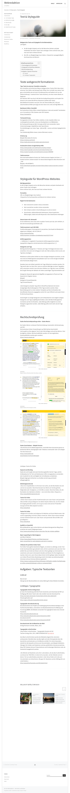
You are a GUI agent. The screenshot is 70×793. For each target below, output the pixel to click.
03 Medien (7, 22)
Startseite (6, 10)
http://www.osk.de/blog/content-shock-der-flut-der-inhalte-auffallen (39, 531)
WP (10, 743)
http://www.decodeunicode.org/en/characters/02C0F (35, 620)
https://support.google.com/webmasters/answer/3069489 (36, 152)
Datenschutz (6, 729)
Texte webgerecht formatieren (29, 65)
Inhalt (5, 733)
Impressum (6, 731)
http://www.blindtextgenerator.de (30, 494)
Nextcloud (6, 41)
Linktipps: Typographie (29, 75)
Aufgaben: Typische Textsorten (29, 71)
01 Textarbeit (8, 18)
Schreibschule (7, 37)
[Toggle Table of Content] (38, 63)
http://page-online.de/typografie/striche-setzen (34, 600)
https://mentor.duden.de (27, 337)
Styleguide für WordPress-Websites (31, 67)
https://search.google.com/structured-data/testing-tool (36, 150)
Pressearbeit (35, 694)
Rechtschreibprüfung (27, 69)
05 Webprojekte (13, 10)
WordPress (6, 43)
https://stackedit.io (25, 114)
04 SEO (6, 24)
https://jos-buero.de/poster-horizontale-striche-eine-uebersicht (38, 596)
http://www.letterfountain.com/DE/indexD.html (33, 663)
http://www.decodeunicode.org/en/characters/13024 (35, 616)
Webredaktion (11, 741)
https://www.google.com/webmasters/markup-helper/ (35, 147)
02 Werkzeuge (8, 20)
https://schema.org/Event (27, 140)
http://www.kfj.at (25, 508)
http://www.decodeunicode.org (29, 614)
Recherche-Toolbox (8, 39)
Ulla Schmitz (25, 38)
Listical (26, 73)
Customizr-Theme (23, 743)
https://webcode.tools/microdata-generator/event (34, 142)
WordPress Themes (60, 694)
